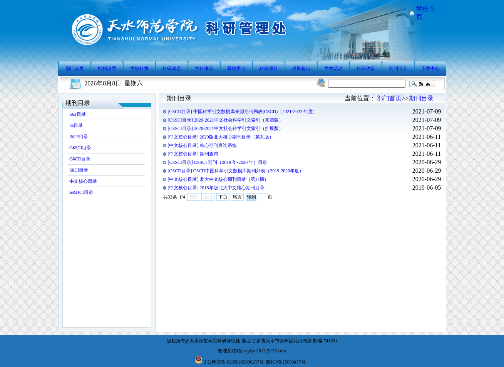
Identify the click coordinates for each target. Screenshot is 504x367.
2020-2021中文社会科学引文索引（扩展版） (238, 128)
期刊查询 (209, 154)
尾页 (237, 197)
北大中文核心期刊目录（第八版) (233, 179)
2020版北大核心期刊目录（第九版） (237, 137)
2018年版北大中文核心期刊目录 (232, 187)
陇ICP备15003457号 (286, 362)
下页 (223, 197)
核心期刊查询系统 (218, 145)
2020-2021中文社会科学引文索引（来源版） (238, 120)
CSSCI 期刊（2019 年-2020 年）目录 (230, 162)
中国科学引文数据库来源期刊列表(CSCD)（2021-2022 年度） (255, 111)
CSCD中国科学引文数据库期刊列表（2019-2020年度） (248, 170)
